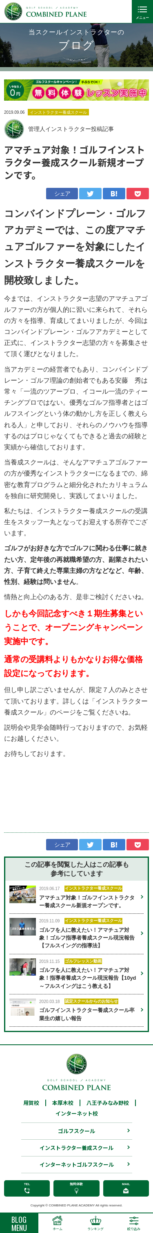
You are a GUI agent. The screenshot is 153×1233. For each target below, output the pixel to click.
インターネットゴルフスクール (77, 1166)
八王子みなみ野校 (107, 1105)
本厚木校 (62, 1105)
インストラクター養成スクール (76, 1150)
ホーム (57, 1228)
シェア (62, 193)
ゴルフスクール (76, 1133)
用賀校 (31, 1105)
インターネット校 (76, 1115)
